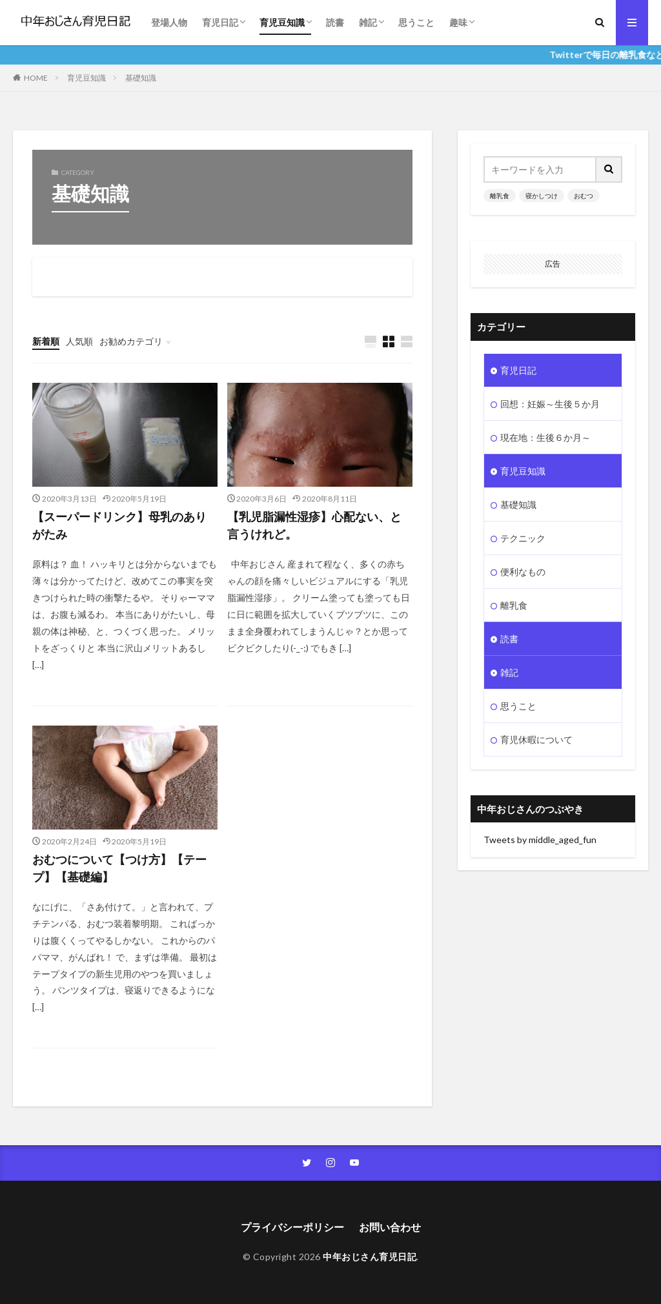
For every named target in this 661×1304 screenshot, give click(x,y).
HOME (36, 78)
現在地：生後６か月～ (545, 437)
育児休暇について (536, 739)
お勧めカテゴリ (131, 341)
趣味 (458, 22)
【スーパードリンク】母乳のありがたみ (119, 525)
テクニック (522, 538)
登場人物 (169, 22)
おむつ (583, 195)
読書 (335, 22)
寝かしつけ (541, 195)
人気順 (79, 341)
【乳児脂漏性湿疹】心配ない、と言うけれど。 (314, 525)
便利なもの (522, 571)
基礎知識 (140, 78)
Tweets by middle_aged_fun (539, 839)
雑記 (368, 22)
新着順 (45, 341)
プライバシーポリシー (292, 1227)
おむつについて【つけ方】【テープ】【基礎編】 (119, 868)
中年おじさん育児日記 (369, 1256)
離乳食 (499, 195)
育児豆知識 (282, 22)
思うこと (416, 22)
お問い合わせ (390, 1227)
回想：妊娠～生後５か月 (550, 403)
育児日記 (220, 22)
